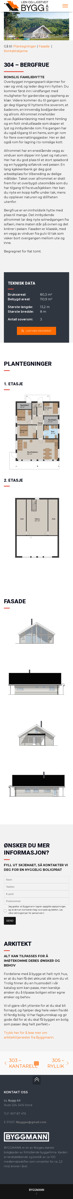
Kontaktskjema (15, 51)
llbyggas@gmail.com (31, 1122)
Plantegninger (24, 46)
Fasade (44, 46)
